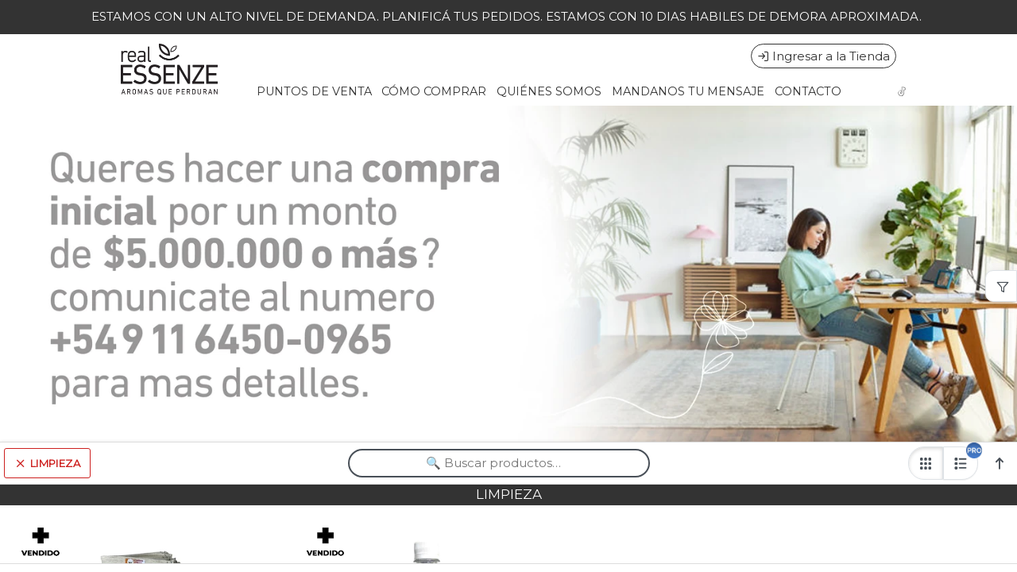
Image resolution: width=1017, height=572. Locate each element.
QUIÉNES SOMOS (549, 91)
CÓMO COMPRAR (433, 91)
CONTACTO (808, 91)
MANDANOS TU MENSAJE (688, 91)
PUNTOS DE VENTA (314, 91)
